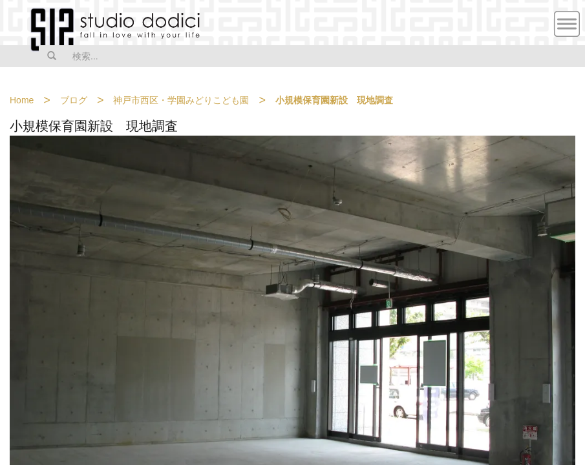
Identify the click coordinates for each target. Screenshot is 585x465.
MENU (567, 24)
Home (22, 100)
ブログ (73, 100)
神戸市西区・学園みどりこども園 (181, 100)
